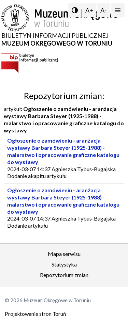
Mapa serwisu (64, 253)
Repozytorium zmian (64, 275)
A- (103, 10)
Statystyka (64, 264)
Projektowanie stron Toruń (35, 314)
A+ (89, 10)
